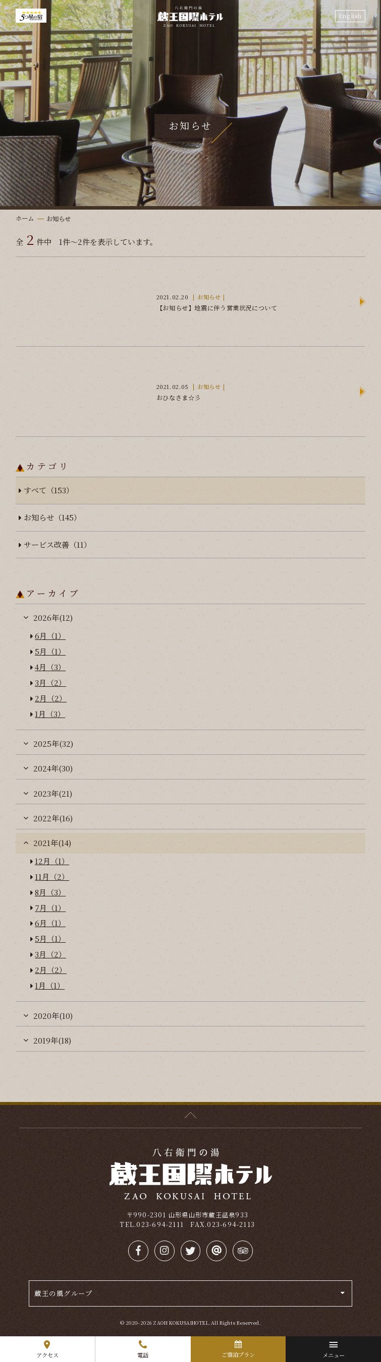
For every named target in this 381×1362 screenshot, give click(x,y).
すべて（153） (49, 490)
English (350, 16)
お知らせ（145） (52, 517)
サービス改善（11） (57, 544)
